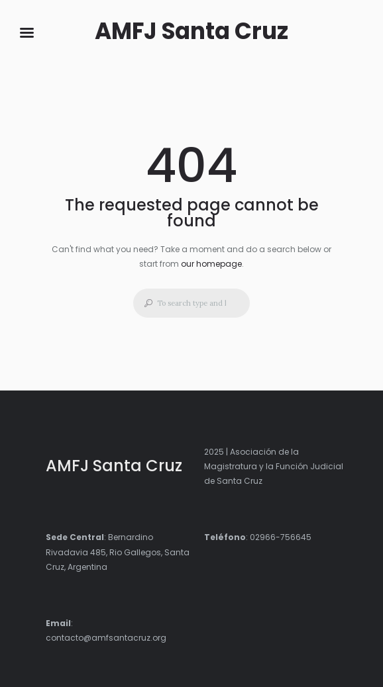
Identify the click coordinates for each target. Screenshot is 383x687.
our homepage (211, 263)
